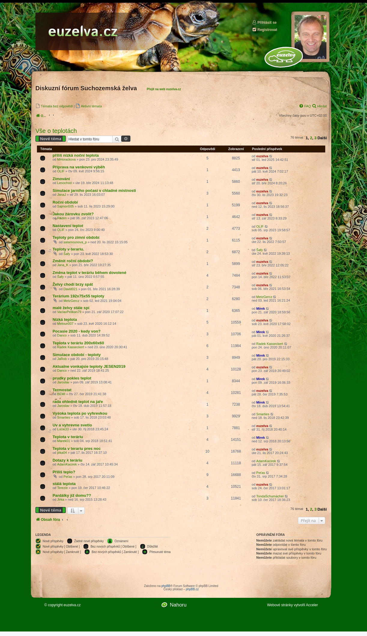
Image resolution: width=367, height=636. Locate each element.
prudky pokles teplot (72, 378)
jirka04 (62, 452)
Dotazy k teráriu (67, 460)
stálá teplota (64, 483)
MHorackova (66, 159)
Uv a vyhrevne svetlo (72, 425)
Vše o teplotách (56, 131)
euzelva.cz (72, 605)
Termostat (62, 390)
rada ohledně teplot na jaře (78, 401)
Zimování (61, 179)
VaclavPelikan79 (69, 312)
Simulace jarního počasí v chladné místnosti (94, 190)
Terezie (62, 488)
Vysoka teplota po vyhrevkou (80, 413)
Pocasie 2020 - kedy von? (77, 331)
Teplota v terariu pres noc (77, 448)
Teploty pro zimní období (76, 237)
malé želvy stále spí (71, 308)
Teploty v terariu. (68, 249)
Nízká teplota (65, 319)
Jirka (60, 499)
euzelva (262, 156)
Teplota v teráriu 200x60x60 (78, 343)
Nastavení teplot (68, 225)
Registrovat (264, 29)
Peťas (67, 476)
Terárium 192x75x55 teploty (78, 296)
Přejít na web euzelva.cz (164, 89)
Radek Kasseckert (70, 347)
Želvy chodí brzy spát (73, 284)
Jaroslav (63, 382)
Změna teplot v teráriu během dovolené (89, 272)
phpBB (165, 586)
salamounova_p (75, 242)
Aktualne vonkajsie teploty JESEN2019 (89, 366)
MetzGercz (71, 301)
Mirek (260, 308)
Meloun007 (65, 323)
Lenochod (64, 183)
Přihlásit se (264, 22)
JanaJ (61, 194)
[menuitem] (54, 106)
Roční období (65, 202)
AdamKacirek (67, 464)
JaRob (62, 359)
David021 (70, 289)
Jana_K (62, 265)
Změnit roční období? (73, 261)
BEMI (61, 394)
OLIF (60, 171)
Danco (62, 335)
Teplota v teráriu (68, 437)
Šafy (66, 254)
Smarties (63, 417)
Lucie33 (63, 429)
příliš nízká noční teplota (76, 155)
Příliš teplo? (64, 472)
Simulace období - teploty (77, 354)
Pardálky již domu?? (72, 495)
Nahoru (178, 605)
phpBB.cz (192, 589)
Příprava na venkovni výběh (79, 167)
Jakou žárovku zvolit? (73, 214)
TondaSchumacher (270, 496)
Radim (62, 218)
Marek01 (63, 441)
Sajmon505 (65, 206)
